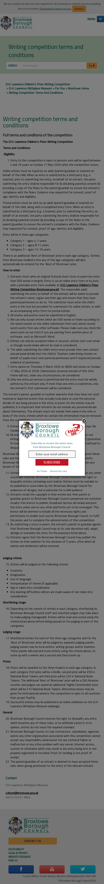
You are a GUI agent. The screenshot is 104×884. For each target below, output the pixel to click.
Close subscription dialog (84, 421)
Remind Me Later (58, 471)
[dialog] (52, 448)
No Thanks (42, 471)
